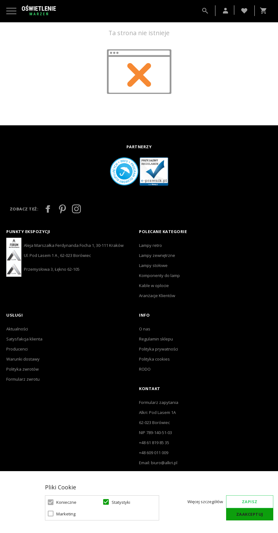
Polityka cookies (154, 359)
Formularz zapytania (158, 402)
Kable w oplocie (154, 285)
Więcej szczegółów (205, 501)
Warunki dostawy (23, 359)
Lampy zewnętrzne (157, 255)
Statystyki (121, 502)
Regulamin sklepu (156, 339)
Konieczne (66, 502)
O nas (144, 329)
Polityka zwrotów (22, 369)
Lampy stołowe (153, 265)
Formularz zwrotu (23, 379)
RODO (145, 369)
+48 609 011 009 (153, 452)
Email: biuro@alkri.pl (158, 462)
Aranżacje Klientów (157, 295)
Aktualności (17, 329)
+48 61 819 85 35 (154, 442)
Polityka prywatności (158, 349)
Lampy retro (150, 245)
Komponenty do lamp (159, 275)
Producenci (17, 349)
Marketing (65, 514)
